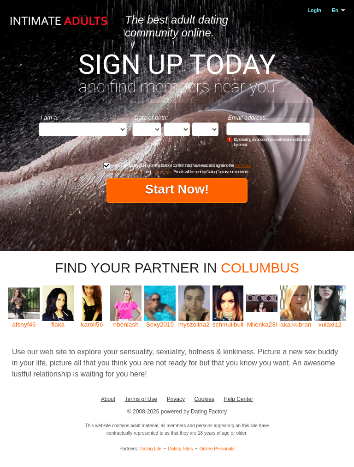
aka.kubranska (296, 324)
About (108, 399)
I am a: (50, 117)
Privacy (176, 399)
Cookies (204, 399)
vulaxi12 (330, 324)
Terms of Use (141, 399)
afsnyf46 (23, 324)
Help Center (238, 399)
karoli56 (92, 324)
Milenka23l (262, 324)
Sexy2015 (160, 324)
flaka (58, 324)
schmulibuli (227, 324)
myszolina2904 (194, 324)
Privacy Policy (133, 171)
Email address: (247, 117)
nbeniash (126, 324)
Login (314, 10)
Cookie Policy (161, 171)
